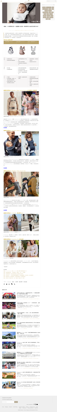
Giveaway (34, 348)
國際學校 (45, 15)
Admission (30, 358)
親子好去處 (51, 17)
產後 (13, 281)
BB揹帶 (16, 281)
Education (25, 338)
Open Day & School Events (33, 338)
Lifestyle (26, 30)
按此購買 (5, 127)
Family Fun (35, 378)
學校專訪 (45, 17)
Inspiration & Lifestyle (19, 30)
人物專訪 (50, 10)
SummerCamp (49, 7)
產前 (52, 12)
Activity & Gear (31, 30)
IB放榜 (52, 15)
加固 (52, 7)
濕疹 (47, 17)
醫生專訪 (46, 10)
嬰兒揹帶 (20, 281)
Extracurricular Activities (33, 368)
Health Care (32, 318)
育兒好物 (25, 281)
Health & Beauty (26, 318)
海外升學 (48, 15)
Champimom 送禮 (38, 318)
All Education (35, 358)
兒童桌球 (44, 7)
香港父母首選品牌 (45, 12)
